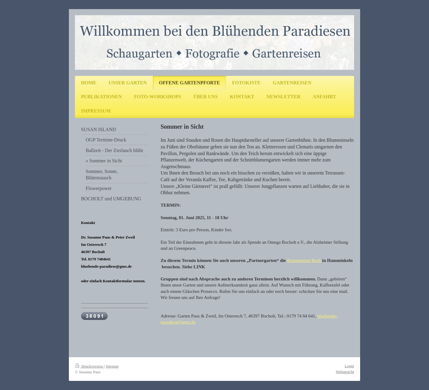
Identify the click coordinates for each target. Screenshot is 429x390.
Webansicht (345, 371)
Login (349, 366)
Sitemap (112, 366)
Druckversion (89, 366)
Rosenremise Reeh (304, 260)
